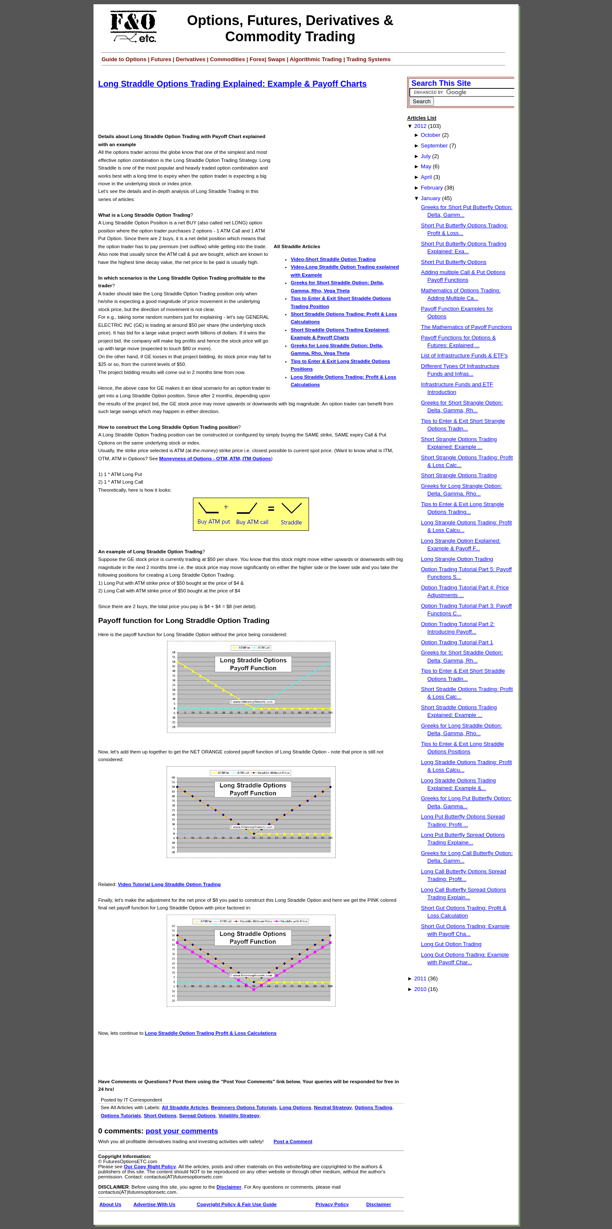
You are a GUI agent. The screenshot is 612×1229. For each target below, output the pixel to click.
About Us (110, 1204)
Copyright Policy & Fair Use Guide (237, 1204)
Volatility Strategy (239, 1115)
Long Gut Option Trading (451, 944)
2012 (420, 126)
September (434, 145)
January (430, 198)
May (426, 166)
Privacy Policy (331, 1204)
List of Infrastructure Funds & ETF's (464, 355)
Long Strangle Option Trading (457, 559)
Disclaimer (229, 1186)
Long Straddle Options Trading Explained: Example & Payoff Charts (232, 83)
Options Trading (373, 1107)
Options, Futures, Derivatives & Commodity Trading (290, 28)
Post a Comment (293, 1141)
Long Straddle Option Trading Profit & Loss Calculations (211, 1033)
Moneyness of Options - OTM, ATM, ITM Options (215, 458)
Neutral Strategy (333, 1107)
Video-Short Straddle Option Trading (333, 259)
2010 (420, 989)
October (430, 135)
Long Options (295, 1107)
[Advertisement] (253, 111)
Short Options (160, 1115)
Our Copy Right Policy (150, 1166)
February (432, 187)
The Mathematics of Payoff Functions (466, 327)
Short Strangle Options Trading (459, 475)
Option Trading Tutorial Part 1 (457, 642)
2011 (420, 978)
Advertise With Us (154, 1204)
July (426, 156)
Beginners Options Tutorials (244, 1107)
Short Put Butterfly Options (453, 262)
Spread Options (197, 1115)
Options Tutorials (121, 1115)
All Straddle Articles (185, 1107)
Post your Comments (182, 1131)
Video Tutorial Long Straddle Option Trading (169, 884)
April (426, 177)
